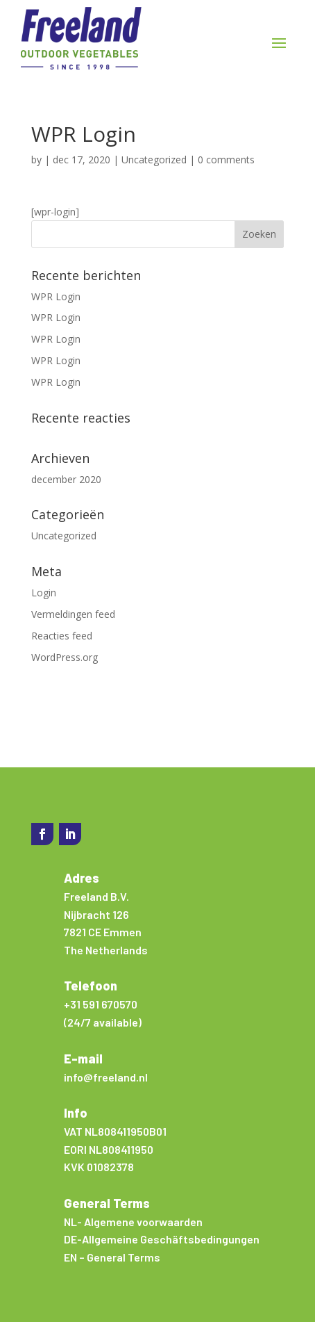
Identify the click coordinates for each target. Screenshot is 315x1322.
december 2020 (66, 479)
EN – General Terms (112, 1257)
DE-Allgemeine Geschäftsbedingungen (161, 1239)
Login (43, 592)
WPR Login (55, 296)
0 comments (226, 159)
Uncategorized (154, 159)
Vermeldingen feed (73, 614)
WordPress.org (64, 657)
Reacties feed (61, 635)
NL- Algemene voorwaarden (133, 1221)
